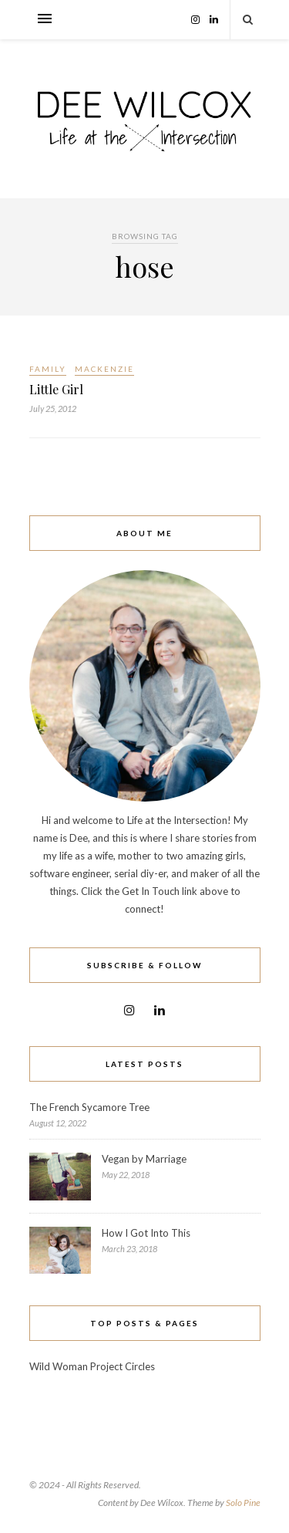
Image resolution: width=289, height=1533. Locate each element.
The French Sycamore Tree (89, 1107)
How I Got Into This (146, 1233)
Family (47, 368)
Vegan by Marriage (144, 1159)
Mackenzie (104, 368)
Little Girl (56, 389)
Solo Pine (243, 1502)
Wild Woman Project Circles (92, 1366)
